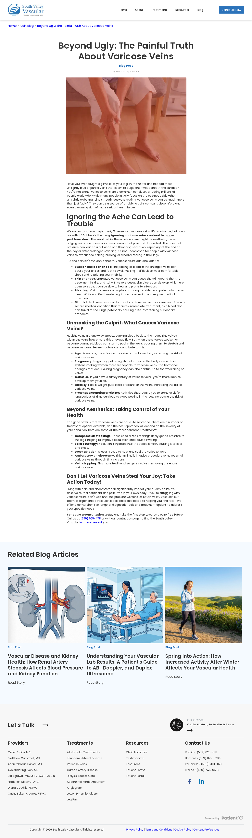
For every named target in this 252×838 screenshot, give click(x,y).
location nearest (91, 522)
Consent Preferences (206, 829)
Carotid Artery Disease (82, 770)
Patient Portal (135, 776)
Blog (200, 10)
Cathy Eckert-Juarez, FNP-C (27, 794)
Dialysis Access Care (81, 776)
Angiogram (74, 788)
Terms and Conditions (158, 829)
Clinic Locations (136, 752)
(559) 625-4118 (91, 518)
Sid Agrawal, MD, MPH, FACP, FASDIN (31, 776)
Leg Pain (72, 799)
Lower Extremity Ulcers (82, 794)
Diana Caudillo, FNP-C (22, 788)
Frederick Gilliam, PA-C (23, 782)
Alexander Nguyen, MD (23, 770)
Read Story (16, 682)
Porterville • (203, 764)
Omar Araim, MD (19, 752)
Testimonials (135, 758)
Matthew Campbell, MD (24, 758)
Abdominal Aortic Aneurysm (86, 782)
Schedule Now (231, 10)
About (139, 10)
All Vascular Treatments (83, 752)
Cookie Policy (182, 829)
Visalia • (201, 752)
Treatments (159, 10)
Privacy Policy (134, 829)
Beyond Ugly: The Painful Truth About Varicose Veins (75, 26)
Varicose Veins (77, 764)
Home (123, 10)
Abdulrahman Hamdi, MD (25, 764)
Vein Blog (27, 26)
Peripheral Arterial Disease (84, 758)
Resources (182, 10)
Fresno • (202, 770)
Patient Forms (135, 770)
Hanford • (203, 758)
